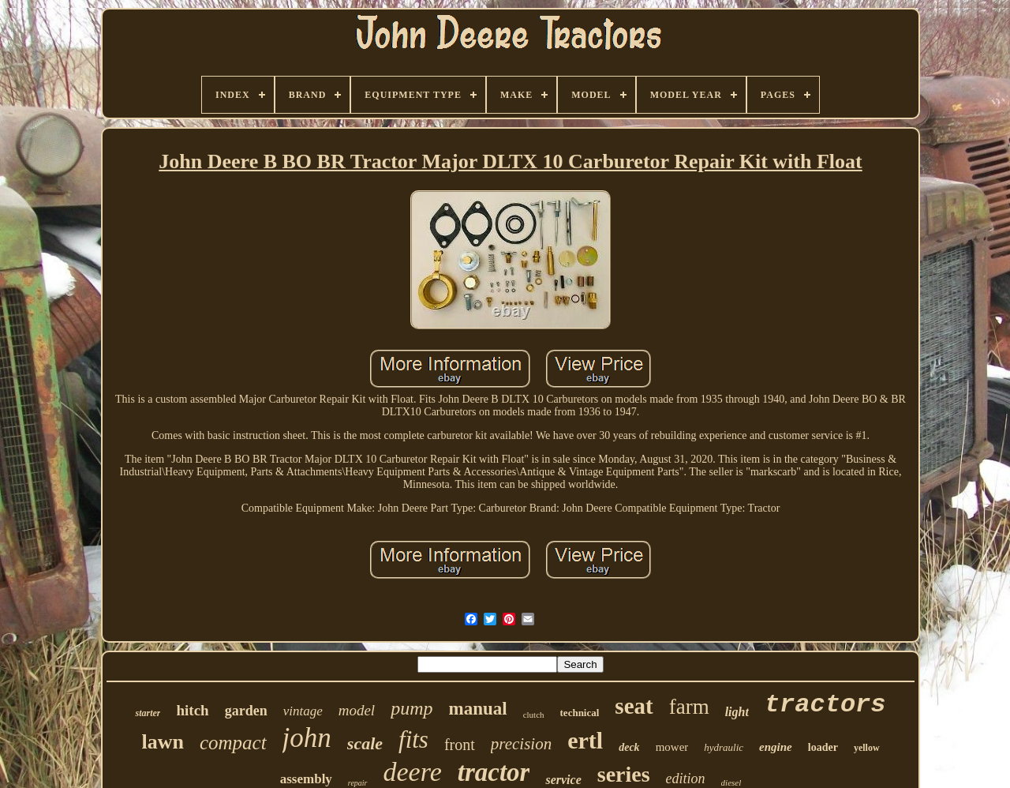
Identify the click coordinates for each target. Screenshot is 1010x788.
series (623, 774)
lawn (162, 741)
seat (634, 706)
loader (823, 747)
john (306, 737)
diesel (731, 782)
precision (521, 743)
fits (413, 739)
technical (580, 713)
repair (358, 783)
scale (365, 743)
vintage (303, 711)
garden (246, 711)
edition (685, 778)
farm (689, 707)
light (737, 712)
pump (411, 708)
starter (147, 713)
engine (775, 747)
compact (233, 742)
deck (629, 747)
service (563, 779)
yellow (867, 747)
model (357, 710)
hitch (192, 710)
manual (478, 709)
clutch (533, 714)
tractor (494, 772)
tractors (825, 704)
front (459, 744)
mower (672, 747)
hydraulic (723, 747)
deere (412, 771)
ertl (585, 740)
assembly (306, 778)
